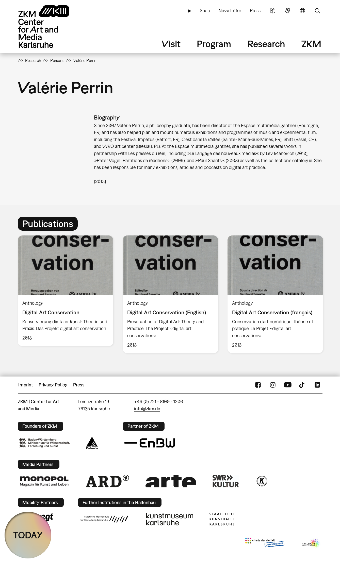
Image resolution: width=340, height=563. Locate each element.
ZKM (311, 43)
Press (255, 10)
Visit (171, 43)
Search (317, 11)
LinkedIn (317, 385)
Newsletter (230, 10)
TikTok (302, 385)
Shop (205, 10)
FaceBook (258, 385)
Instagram (273, 385)
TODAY (28, 535)
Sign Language (288, 11)
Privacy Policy (53, 384)
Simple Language (273, 11)
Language (302, 11)
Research (266, 43)
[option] (65, 290)
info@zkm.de (147, 408)
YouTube (288, 385)
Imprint (25, 384)
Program (214, 43)
